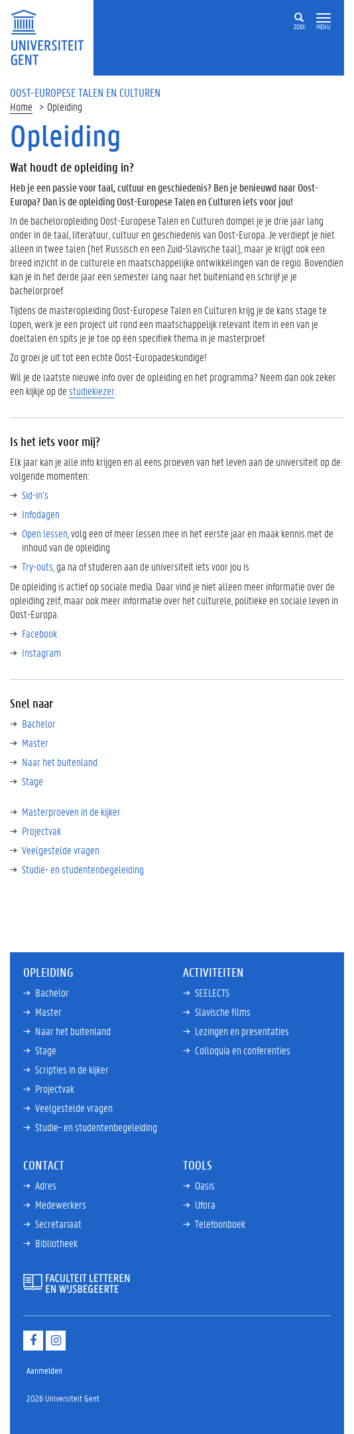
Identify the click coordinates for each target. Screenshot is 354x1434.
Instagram (41, 652)
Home (21, 106)
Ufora (205, 1204)
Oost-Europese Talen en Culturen (85, 92)
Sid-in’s (35, 495)
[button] (323, 18)
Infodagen (41, 514)
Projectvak (41, 831)
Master (35, 742)
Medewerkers (60, 1204)
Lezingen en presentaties (242, 1031)
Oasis (205, 1185)
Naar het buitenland (59, 762)
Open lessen (45, 533)
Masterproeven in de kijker (71, 811)
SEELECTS (212, 992)
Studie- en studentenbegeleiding (83, 869)
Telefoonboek (220, 1224)
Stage (32, 781)
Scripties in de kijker (72, 1069)
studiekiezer (92, 391)
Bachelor (39, 723)
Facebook (39, 633)
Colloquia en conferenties (242, 1050)
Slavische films (223, 1012)
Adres (45, 1185)
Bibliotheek (56, 1243)
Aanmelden (44, 1370)
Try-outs (37, 566)
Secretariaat (58, 1224)
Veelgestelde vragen (60, 850)
